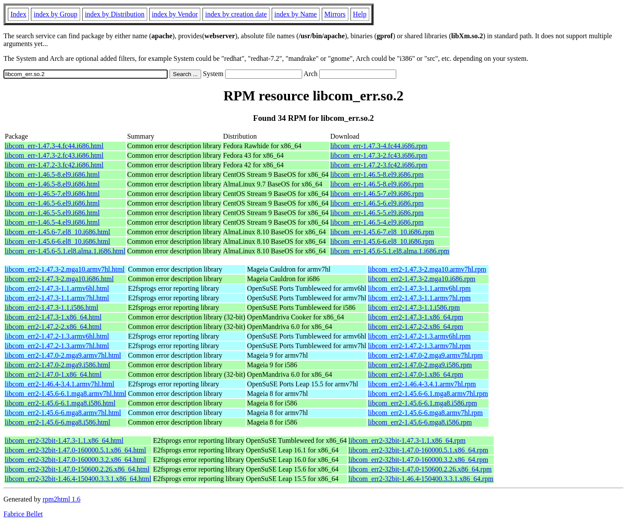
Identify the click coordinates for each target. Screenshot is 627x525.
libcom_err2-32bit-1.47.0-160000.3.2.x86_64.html (75, 459)
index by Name (295, 14)
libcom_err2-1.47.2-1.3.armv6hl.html (57, 336)
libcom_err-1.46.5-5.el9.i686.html (52, 212)
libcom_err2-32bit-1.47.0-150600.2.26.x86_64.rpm (420, 469)
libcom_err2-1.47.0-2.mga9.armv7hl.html (63, 355)
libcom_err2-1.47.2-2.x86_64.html (53, 326)
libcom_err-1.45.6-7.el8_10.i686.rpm (382, 232)
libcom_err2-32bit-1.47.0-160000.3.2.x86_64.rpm (418, 459)
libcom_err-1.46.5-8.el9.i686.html (52, 174)
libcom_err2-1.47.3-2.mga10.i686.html (59, 278)
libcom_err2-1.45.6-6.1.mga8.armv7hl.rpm (428, 393)
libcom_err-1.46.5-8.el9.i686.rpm (377, 174)
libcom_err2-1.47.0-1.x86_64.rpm (415, 374)
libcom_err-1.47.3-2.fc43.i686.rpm (379, 155)
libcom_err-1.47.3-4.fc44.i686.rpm (379, 146)
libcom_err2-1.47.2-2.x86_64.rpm (415, 326)
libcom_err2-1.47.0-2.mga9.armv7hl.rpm (425, 355)
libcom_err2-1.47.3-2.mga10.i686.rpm (421, 278)
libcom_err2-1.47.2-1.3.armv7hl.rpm (419, 345)
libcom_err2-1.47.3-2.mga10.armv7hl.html (65, 269)
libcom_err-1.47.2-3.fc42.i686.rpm (379, 165)
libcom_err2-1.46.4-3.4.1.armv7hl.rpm (422, 384)
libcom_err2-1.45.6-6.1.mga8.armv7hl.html (65, 393)
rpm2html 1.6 (62, 499)
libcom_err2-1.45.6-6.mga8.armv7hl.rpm (425, 412)
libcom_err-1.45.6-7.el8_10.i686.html (57, 232)
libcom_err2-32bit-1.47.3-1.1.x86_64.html (64, 440)
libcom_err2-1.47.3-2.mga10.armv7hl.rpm (427, 269)
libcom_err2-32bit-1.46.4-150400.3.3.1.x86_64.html (78, 478)
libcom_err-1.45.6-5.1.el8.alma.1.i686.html (65, 251)
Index (18, 14)
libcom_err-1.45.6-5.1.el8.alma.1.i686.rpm (389, 251)
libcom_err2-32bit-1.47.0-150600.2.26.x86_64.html (77, 469)
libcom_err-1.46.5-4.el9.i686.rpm (377, 222)
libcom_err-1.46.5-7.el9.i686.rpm (377, 193)
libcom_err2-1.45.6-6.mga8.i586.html (57, 422)
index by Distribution (115, 14)
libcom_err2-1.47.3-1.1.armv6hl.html (57, 288)
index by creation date (236, 14)
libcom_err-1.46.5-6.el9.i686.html (52, 203)
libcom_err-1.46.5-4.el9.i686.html (52, 222)
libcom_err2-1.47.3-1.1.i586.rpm (414, 307)
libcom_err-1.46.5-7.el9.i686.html (52, 193)
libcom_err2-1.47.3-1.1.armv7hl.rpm (419, 298)
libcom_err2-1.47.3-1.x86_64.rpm (415, 317)
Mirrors (335, 14)
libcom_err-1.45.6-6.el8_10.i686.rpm (382, 241)
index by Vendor (175, 14)
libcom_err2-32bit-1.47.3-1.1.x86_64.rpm (406, 440)
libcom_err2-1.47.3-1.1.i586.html (51, 307)
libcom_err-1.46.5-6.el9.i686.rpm (377, 203)
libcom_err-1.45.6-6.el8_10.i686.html (57, 241)
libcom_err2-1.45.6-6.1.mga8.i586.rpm (422, 403)
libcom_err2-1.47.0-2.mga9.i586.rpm (420, 365)
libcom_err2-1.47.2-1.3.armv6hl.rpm (419, 336)
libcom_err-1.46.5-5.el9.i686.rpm (377, 212)
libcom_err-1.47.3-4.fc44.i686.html (54, 146)
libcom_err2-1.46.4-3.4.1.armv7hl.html (60, 384)
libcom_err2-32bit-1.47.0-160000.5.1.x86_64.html (75, 450)
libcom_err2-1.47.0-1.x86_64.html (53, 374)
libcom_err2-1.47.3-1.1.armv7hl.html (57, 298)
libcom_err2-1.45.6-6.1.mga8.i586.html (60, 403)
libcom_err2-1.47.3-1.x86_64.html (53, 317)
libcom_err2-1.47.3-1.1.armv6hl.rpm (419, 288)
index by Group (55, 14)
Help (360, 14)
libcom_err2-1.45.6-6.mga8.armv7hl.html (63, 412)
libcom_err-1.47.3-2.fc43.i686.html (54, 155)
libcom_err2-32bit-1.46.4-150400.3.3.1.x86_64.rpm (420, 478)
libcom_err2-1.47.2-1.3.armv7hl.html (57, 345)
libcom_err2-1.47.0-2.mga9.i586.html (57, 365)
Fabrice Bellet (23, 514)
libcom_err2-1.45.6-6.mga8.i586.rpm (420, 422)
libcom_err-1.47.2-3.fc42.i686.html (54, 165)
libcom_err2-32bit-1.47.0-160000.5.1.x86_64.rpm (418, 450)
